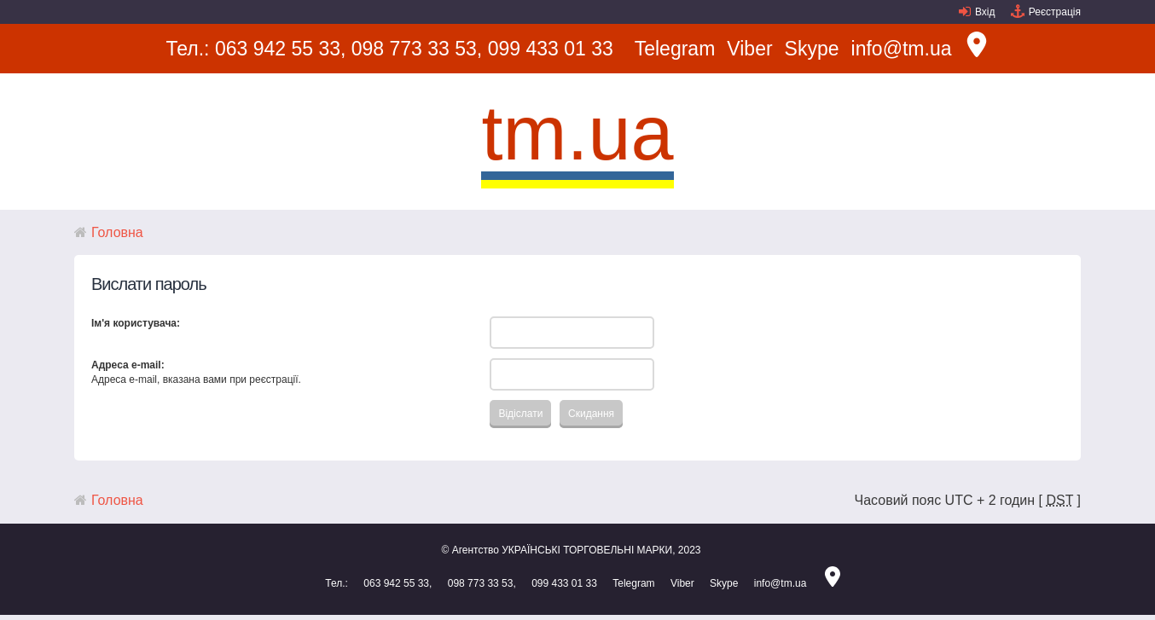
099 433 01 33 (550, 49)
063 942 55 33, (280, 49)
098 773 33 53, (416, 49)
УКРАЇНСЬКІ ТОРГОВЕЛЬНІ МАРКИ (587, 550)
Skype (812, 49)
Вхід (985, 12)
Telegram (675, 49)
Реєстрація (1055, 12)
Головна (117, 232)
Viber (749, 49)
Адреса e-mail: (128, 365)
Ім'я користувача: (135, 323)
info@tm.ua (901, 49)
